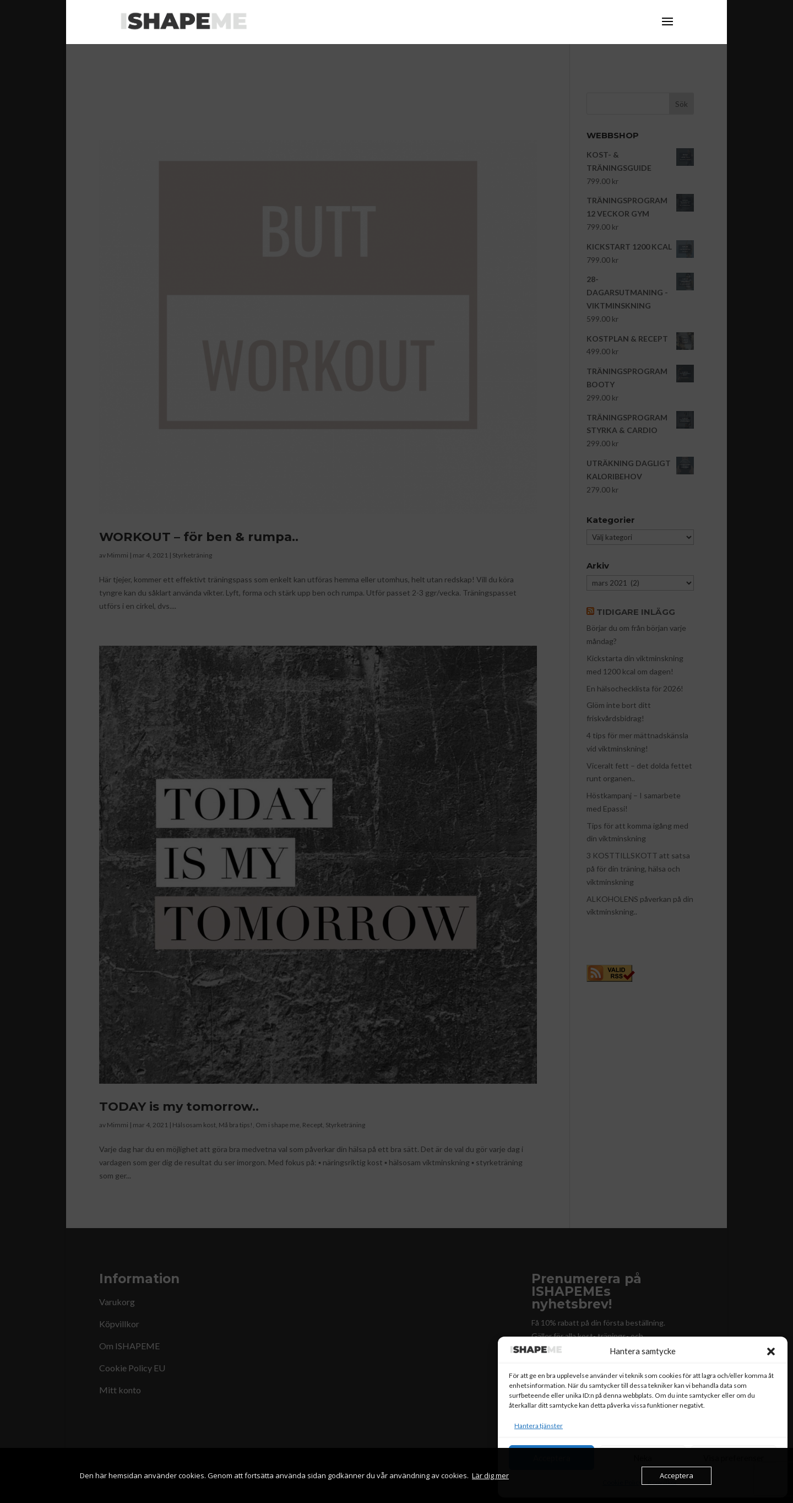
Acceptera (552, 1458)
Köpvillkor (662, 1482)
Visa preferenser (733, 1458)
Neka (642, 1458)
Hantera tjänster (538, 1425)
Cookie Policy (622, 1482)
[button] (770, 1351)
